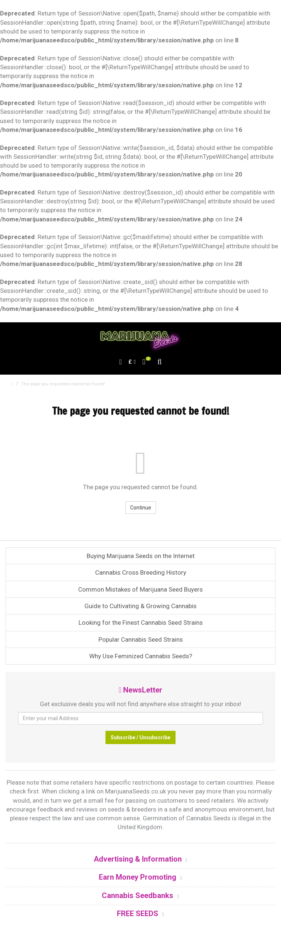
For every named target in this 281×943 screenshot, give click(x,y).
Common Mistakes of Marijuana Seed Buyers (140, 589)
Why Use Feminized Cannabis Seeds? (140, 656)
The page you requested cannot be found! (63, 384)
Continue (140, 508)
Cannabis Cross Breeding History (140, 572)
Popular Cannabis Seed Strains (140, 639)
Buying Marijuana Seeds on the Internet (141, 556)
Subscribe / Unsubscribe (140, 737)
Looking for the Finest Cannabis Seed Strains (141, 622)
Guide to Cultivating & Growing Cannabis (140, 606)
